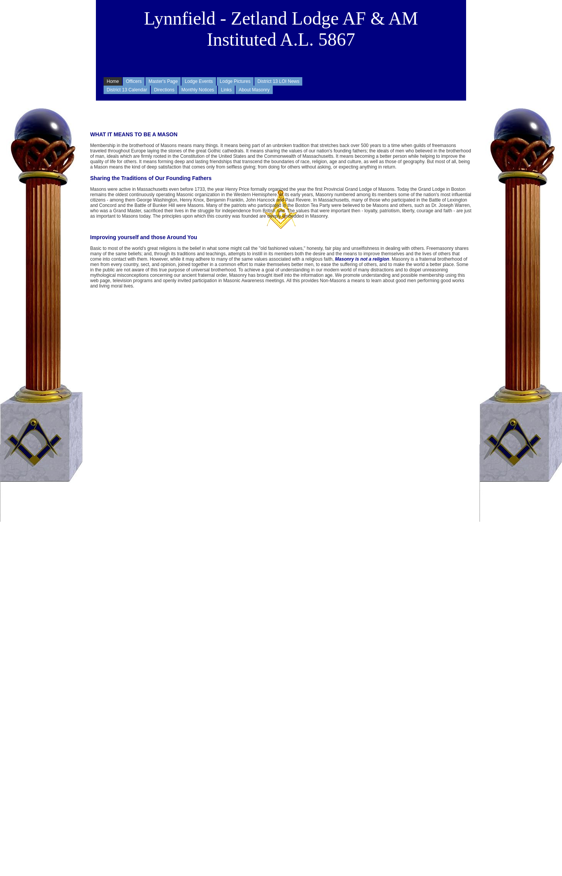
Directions (164, 90)
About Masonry (254, 90)
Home (113, 81)
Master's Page (163, 81)
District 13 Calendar (127, 90)
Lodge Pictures (235, 81)
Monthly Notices (197, 90)
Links (226, 90)
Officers (134, 81)
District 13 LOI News (278, 81)
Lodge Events (199, 81)
